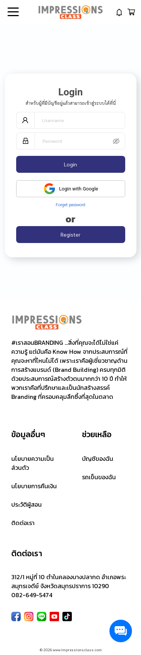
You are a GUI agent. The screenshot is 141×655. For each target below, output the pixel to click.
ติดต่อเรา (23, 522)
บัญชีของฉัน (97, 458)
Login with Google (70, 188)
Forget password (70, 204)
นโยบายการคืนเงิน (34, 485)
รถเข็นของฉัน (99, 476)
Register (70, 234)
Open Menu (12, 12)
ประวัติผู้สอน (26, 504)
